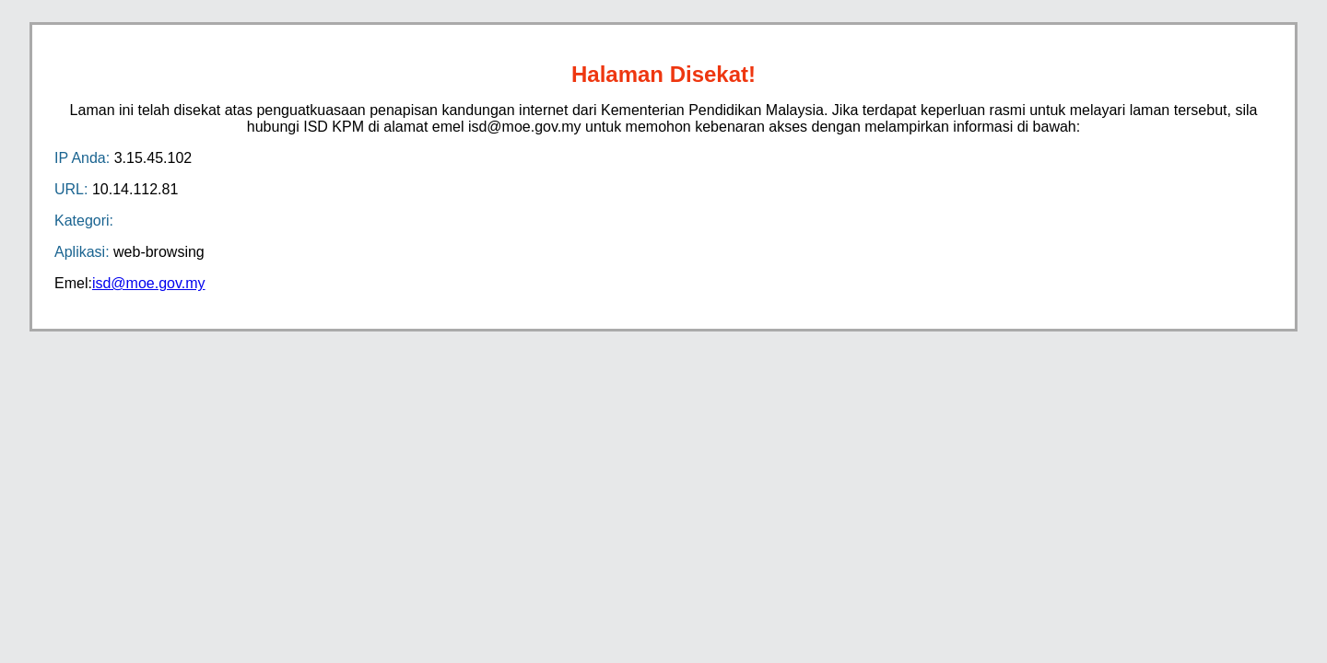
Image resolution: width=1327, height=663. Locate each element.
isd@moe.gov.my (149, 283)
